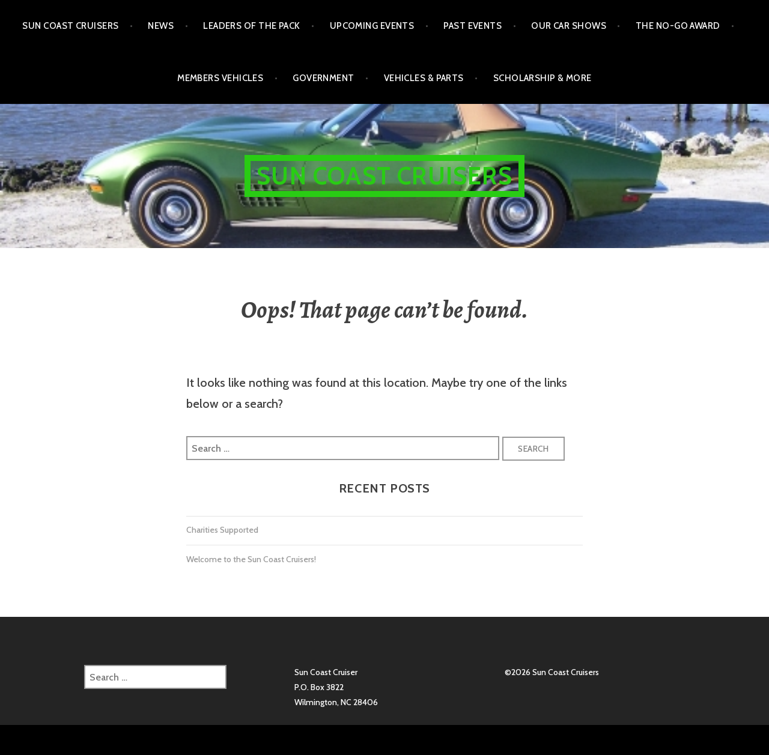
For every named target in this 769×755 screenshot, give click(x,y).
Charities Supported (222, 529)
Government (323, 78)
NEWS (161, 25)
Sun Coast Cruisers (70, 25)
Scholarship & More (542, 78)
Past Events (472, 25)
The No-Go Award (678, 25)
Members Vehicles (220, 78)
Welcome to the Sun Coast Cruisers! (251, 559)
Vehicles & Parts (424, 78)
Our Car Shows (568, 25)
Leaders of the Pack (251, 25)
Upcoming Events (372, 25)
